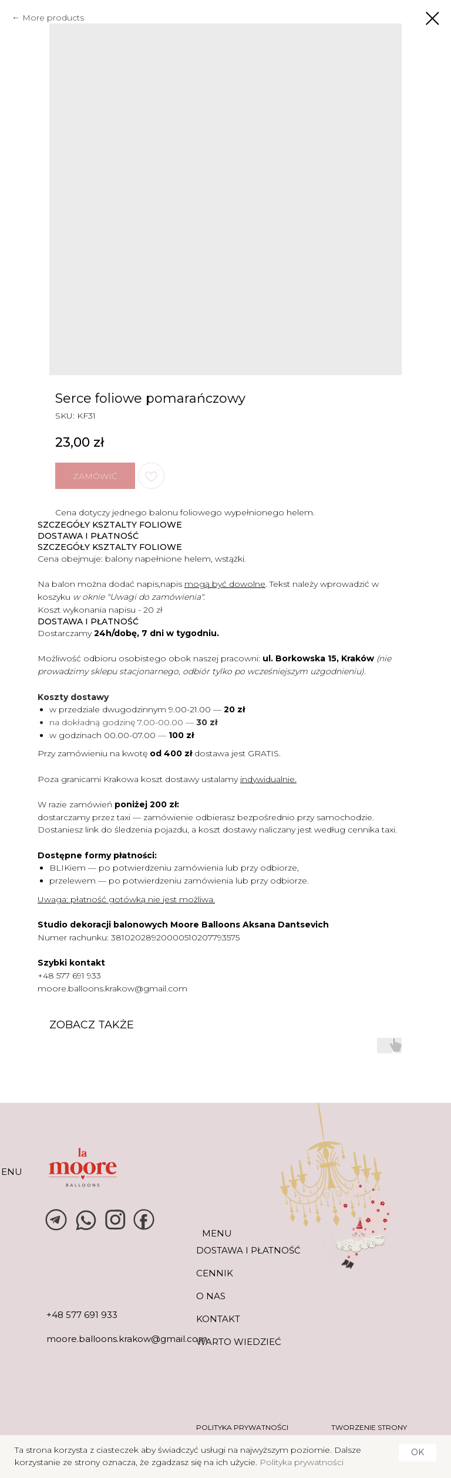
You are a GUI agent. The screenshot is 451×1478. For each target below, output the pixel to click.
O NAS (211, 1296)
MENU (217, 1233)
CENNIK (214, 1273)
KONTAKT (218, 1318)
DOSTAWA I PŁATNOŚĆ (248, 1250)
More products (53, 17)
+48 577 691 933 (69, 975)
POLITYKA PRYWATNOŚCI (242, 1427)
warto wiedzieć (238, 1341)
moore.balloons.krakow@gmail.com (112, 988)
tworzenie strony (369, 1427)
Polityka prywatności (302, 1462)
